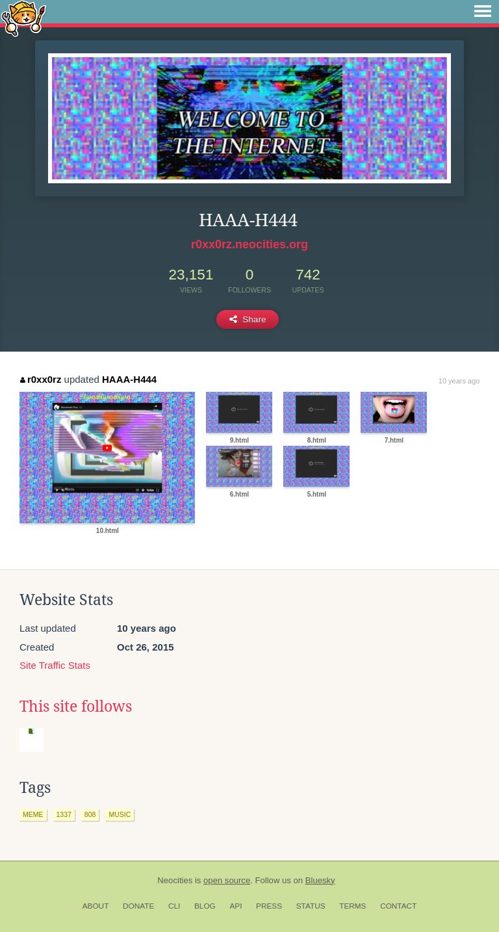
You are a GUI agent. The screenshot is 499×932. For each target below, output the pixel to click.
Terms (352, 906)
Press (269, 906)
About (96, 906)
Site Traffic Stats (54, 665)
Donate (138, 906)
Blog (205, 906)
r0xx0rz (40, 379)
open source (226, 880)
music (120, 814)
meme (33, 814)
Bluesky (320, 880)
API (235, 906)
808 (90, 814)
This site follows (75, 706)
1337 (64, 814)
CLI (174, 906)
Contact (398, 906)
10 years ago (459, 381)
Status (311, 906)
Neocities (174, 880)
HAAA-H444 (129, 379)
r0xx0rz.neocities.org (249, 244)
